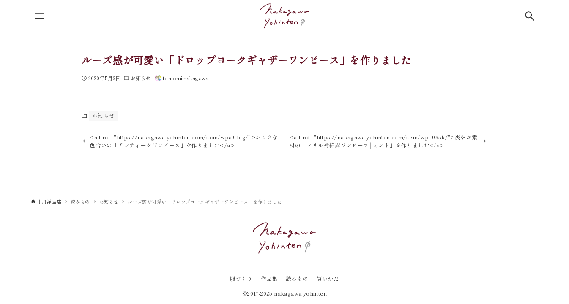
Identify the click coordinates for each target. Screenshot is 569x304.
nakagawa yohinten (300, 293)
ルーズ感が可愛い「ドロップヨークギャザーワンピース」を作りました (247, 59)
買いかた (328, 278)
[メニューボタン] (39, 16)
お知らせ (141, 77)
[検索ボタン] (529, 16)
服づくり (241, 278)
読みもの (297, 278)
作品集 (269, 278)
